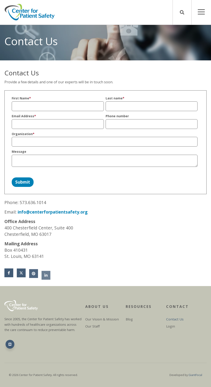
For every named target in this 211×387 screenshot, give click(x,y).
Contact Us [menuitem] (175, 319)
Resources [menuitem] (139, 306)
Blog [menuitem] (129, 319)
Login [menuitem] (170, 326)
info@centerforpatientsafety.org (52, 212)
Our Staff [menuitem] (92, 326)
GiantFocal (195, 375)
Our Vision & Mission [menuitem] (102, 319)
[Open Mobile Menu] (201, 12)
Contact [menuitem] (177, 306)
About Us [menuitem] (97, 306)
